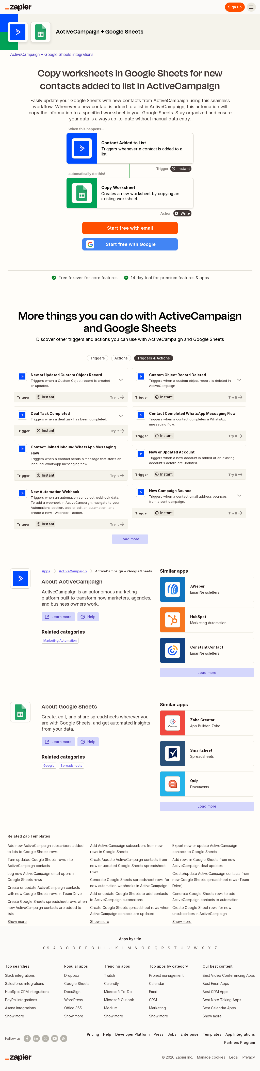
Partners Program (239, 1042)
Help (87, 616)
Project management (166, 975)
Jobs (172, 1034)
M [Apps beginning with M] (129, 948)
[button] (130, 244)
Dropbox (71, 975)
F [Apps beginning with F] (86, 948)
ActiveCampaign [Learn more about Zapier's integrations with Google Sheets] (73, 571)
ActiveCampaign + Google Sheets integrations (51, 54)
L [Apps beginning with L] (123, 948)
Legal (233, 1057)
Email (153, 991)
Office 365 (73, 1008)
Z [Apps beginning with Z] (216, 948)
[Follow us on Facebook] (27, 1038)
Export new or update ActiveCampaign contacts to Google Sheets (204, 848)
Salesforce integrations (24, 983)
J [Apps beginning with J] (110, 948)
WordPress (73, 1000)
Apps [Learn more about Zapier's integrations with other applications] (46, 571)
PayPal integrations (21, 1000)
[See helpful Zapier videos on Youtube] (54, 1038)
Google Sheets (76, 983)
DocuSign (72, 991)
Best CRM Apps (216, 991)
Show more (14, 1016)
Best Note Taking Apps (222, 1000)
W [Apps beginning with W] (196, 948)
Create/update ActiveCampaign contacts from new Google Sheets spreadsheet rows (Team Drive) (210, 879)
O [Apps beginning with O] (142, 948)
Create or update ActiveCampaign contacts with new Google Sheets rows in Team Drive (45, 890)
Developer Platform (132, 1034)
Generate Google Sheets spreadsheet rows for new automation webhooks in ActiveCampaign (129, 882)
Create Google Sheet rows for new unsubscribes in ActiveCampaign (201, 910)
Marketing (157, 1008)
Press (159, 1034)
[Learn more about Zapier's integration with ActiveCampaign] (20, 578)
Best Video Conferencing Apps (229, 975)
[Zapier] (18, 7)
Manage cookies (211, 1057)
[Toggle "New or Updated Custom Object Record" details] (71, 380)
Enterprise (190, 1034)
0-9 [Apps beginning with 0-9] (46, 948)
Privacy (248, 1057)
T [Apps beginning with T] (175, 948)
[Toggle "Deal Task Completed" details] (71, 416)
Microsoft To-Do (118, 991)
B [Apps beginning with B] (61, 948)
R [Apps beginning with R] (162, 948)
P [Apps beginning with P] (149, 948)
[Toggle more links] (48, 921)
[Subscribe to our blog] (63, 1038)
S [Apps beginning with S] (169, 948)
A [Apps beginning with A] (54, 948)
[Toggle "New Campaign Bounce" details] (189, 496)
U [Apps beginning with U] (182, 948)
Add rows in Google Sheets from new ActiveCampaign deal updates (203, 862)
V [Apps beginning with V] (188, 948)
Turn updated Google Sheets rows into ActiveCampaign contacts (40, 862)
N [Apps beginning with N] (136, 948)
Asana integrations (20, 1008)
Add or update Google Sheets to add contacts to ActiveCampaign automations (129, 896)
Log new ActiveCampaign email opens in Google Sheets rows (41, 876)
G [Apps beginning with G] (92, 948)
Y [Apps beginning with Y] (209, 948)
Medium (110, 1008)
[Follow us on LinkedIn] (36, 1038)
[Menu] (251, 7)
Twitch (109, 975)
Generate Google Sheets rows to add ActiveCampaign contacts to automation (205, 896)
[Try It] (71, 397)
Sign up (235, 7)
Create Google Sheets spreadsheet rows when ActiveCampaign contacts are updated (129, 910)
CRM (153, 1000)
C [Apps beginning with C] (67, 948)
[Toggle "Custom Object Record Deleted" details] (189, 380)
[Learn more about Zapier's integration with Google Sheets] (20, 712)
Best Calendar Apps (219, 1008)
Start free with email (130, 228)
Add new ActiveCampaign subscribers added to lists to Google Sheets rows (46, 848)
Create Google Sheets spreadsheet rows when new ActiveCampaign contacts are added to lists (47, 907)
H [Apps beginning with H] (99, 948)
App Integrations (240, 1034)
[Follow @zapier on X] (45, 1038)
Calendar (156, 983)
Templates (212, 1034)
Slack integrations (20, 975)
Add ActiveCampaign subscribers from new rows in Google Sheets (126, 848)
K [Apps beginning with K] (117, 948)
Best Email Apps (216, 983)
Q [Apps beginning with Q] (156, 948)
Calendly (111, 983)
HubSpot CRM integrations (27, 991)
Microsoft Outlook (119, 1000)
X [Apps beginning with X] (203, 948)
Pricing (93, 1034)
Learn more (58, 616)
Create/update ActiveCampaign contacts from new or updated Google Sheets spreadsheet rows (128, 865)
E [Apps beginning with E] (80, 948)
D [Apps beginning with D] (74, 948)
